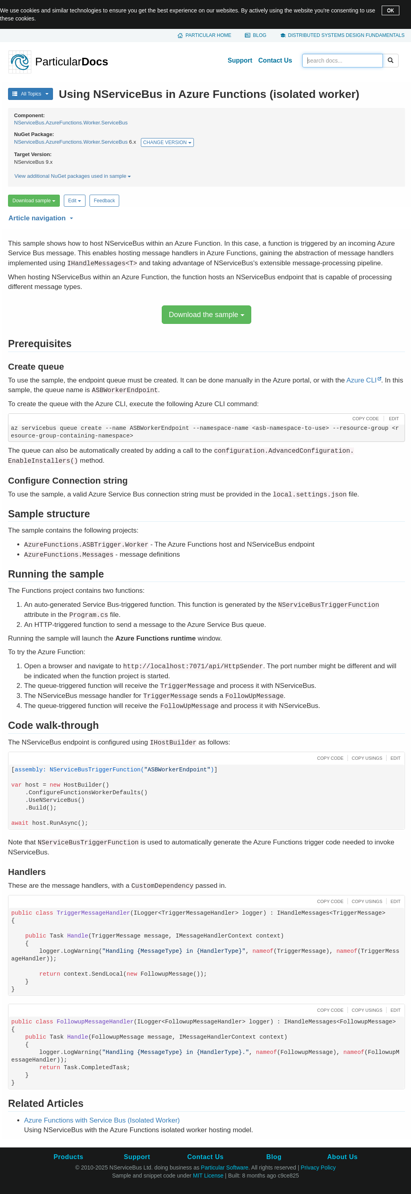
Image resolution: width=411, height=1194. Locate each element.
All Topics (30, 94)
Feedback (104, 200)
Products (68, 1156)
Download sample (33, 200)
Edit (74, 200)
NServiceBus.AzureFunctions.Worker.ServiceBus (71, 123)
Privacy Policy (318, 1167)
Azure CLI (361, 380)
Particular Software (224, 1167)
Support (240, 60)
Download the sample (206, 315)
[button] (205, 217)
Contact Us (275, 60)
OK (390, 10)
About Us (342, 1156)
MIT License (208, 1175)
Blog (259, 35)
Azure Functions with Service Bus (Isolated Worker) (102, 1120)
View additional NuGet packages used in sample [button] (72, 176)
